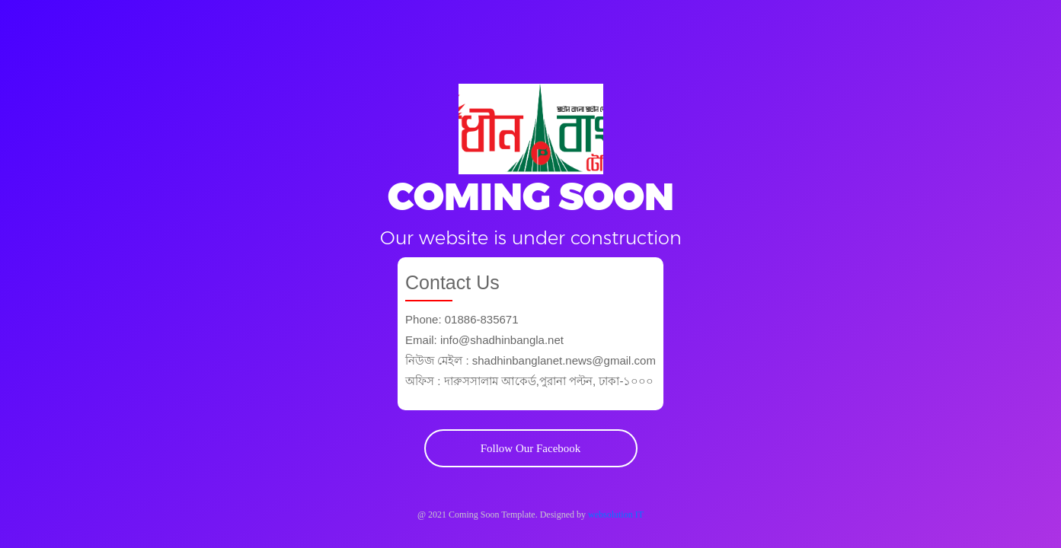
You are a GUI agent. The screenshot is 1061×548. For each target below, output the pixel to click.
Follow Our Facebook (531, 448)
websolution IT (616, 514)
